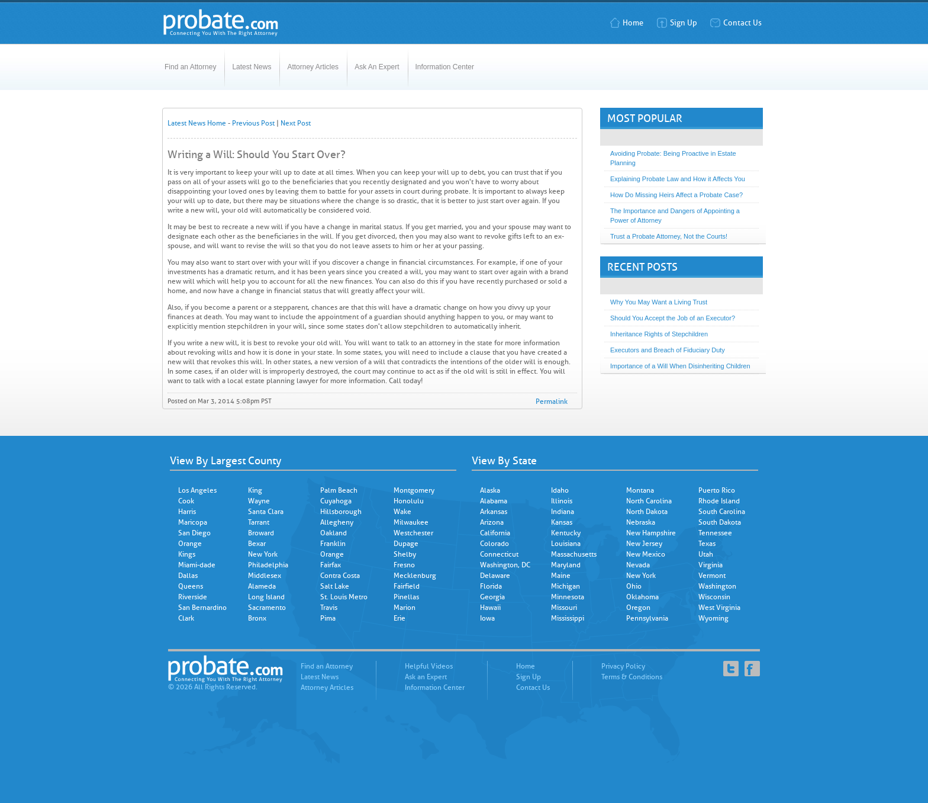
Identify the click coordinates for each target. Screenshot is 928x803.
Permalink (552, 401)
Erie (399, 618)
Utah (705, 554)
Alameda (262, 586)
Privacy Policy (623, 666)
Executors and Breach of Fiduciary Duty (667, 350)
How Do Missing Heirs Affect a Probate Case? (676, 194)
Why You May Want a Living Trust (658, 302)
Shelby (405, 554)
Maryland (566, 565)
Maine (561, 575)
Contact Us (736, 23)
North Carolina (649, 501)
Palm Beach (338, 490)
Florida (491, 586)
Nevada (638, 565)
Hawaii (490, 607)
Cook (186, 501)
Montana (640, 490)
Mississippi (567, 618)
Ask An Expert (377, 67)
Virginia (710, 565)
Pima (328, 618)
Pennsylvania (647, 618)
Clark (186, 618)
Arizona (492, 522)
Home (626, 23)
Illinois (561, 501)
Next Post (296, 123)
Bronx (257, 618)
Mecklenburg (415, 575)
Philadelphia (268, 565)
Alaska (490, 490)
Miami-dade (196, 565)
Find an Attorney (190, 67)
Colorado (494, 543)
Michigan (565, 586)
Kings (186, 554)
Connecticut (499, 554)
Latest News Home (196, 123)
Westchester (413, 533)
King (255, 490)
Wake (402, 512)
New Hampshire (651, 533)
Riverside (192, 597)
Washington (717, 586)
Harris (187, 512)
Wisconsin (714, 597)
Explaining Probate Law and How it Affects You (677, 178)
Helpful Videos (429, 666)
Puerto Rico (716, 490)
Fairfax (330, 565)
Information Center (444, 67)
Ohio (634, 586)
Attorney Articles (313, 67)
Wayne (259, 501)
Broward (261, 533)
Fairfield (407, 586)
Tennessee (715, 533)
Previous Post (253, 123)
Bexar (257, 543)
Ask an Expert (426, 677)
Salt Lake (334, 586)
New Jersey (644, 543)
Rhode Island (719, 501)
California (495, 533)
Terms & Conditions (631, 677)
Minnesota (567, 597)
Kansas (561, 522)
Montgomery (414, 490)
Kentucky (566, 533)
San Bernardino (202, 607)
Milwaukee (411, 522)
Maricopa (192, 522)
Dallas (188, 575)
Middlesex (264, 575)
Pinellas (406, 597)
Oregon (638, 607)
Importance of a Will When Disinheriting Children (680, 366)
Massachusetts (574, 554)
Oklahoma (642, 597)
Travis (328, 607)
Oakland (333, 533)
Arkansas (493, 512)
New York (263, 554)
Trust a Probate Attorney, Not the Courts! (668, 236)
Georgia (492, 597)
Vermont (712, 575)
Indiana (562, 512)
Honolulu (409, 501)
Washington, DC (505, 565)
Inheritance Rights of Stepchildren (659, 334)
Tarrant (258, 522)
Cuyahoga (336, 501)
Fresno (404, 565)
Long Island (266, 597)
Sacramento (267, 607)
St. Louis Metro (344, 597)
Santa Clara (265, 512)
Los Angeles (197, 490)
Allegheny (336, 522)
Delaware (495, 575)
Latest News (251, 67)
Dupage (406, 543)
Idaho (560, 490)
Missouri (564, 607)
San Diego (194, 533)
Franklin (333, 543)
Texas (707, 543)
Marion (404, 607)
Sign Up (676, 23)
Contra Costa (340, 575)
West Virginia (719, 607)
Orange (190, 543)
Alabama (493, 501)
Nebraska (640, 522)
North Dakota (647, 512)
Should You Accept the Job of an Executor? (672, 318)
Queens (190, 586)
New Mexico (645, 554)
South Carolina (721, 512)
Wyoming (713, 618)
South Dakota (719, 522)
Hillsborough (341, 512)
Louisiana (566, 543)
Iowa (487, 618)
